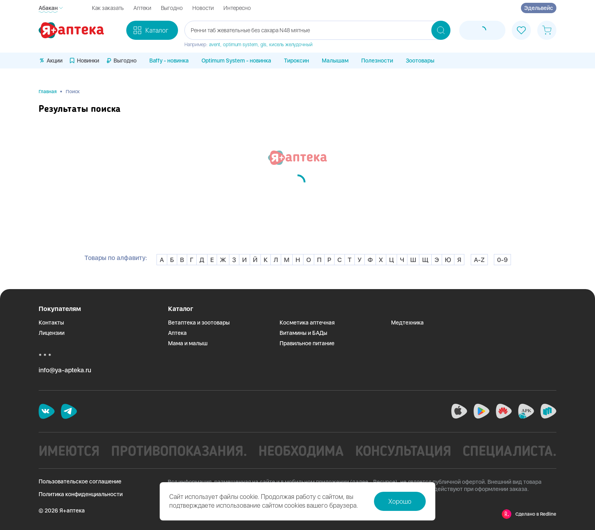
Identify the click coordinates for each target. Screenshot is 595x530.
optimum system (240, 44)
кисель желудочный (291, 44)
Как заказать (108, 8)
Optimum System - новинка (236, 60)
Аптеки (142, 8)
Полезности (377, 60)
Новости (203, 8)
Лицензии (52, 333)
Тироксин (296, 60)
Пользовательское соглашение (80, 481)
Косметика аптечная (307, 322)
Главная (48, 91)
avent (214, 44)
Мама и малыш (187, 343)
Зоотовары (420, 60)
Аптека (177, 333)
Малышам (335, 60)
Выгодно (172, 8)
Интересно (237, 8)
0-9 (502, 260)
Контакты (51, 322)
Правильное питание (307, 343)
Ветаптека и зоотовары (199, 322)
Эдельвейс (538, 8)
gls (263, 44)
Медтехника (407, 322)
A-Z (479, 260)
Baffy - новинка (169, 60)
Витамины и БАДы (303, 333)
